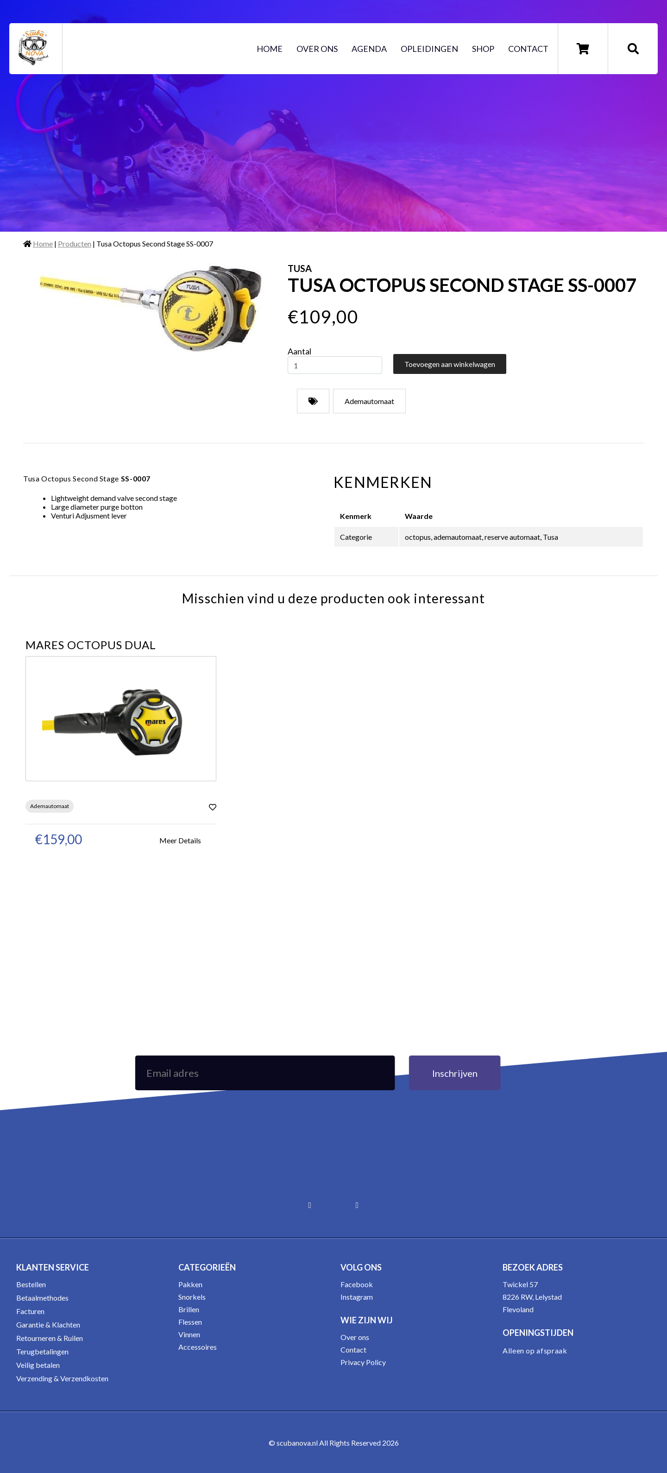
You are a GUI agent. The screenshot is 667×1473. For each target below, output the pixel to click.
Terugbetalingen (42, 1351)
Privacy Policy (363, 1362)
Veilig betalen (38, 1364)
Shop (483, 49)
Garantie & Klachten (48, 1324)
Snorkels (192, 1296)
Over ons (317, 49)
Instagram (356, 1296)
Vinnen (189, 1334)
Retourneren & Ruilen (49, 1338)
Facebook (356, 1284)
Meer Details (180, 840)
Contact (528, 49)
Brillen (188, 1309)
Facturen (30, 1311)
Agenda (369, 49)
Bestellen (31, 1284)
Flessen (190, 1321)
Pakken (190, 1284)
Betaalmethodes (42, 1297)
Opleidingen (429, 49)
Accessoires (197, 1346)
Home (270, 49)
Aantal (299, 351)
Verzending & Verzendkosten (62, 1378)
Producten (74, 243)
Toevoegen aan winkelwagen (449, 364)
